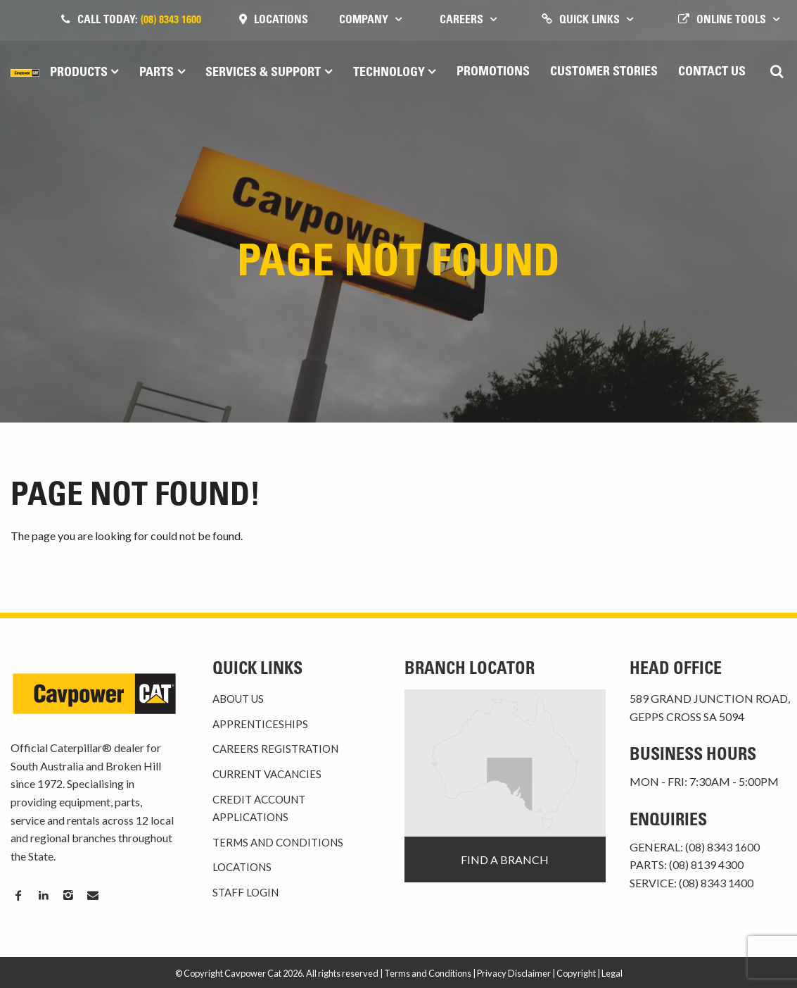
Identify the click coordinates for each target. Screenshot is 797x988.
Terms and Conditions (277, 842)
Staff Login (245, 892)
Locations (281, 20)
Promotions (493, 72)
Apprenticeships (260, 724)
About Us (238, 698)
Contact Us (712, 72)
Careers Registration (275, 748)
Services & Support (263, 73)
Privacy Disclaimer (514, 973)
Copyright (576, 973)
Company (363, 20)
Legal (612, 973)
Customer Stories (604, 72)
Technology (389, 73)
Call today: (139, 20)
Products (79, 73)
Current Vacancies (266, 774)
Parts (156, 73)
